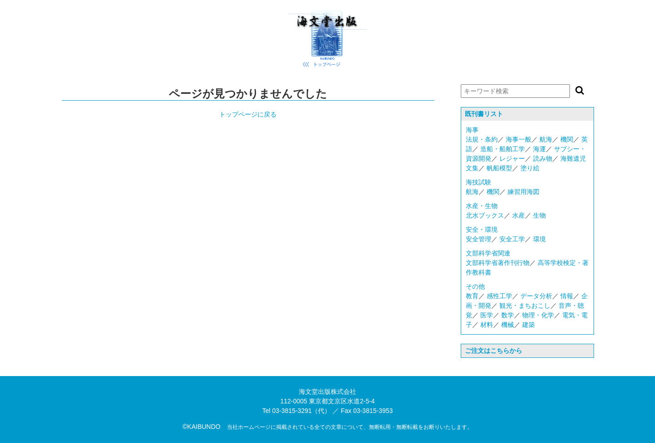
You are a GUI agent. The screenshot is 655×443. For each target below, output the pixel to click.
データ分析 (536, 296)
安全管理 (478, 239)
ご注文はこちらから (493, 350)
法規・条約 (482, 139)
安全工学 (512, 239)
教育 (472, 296)
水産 (518, 215)
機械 (507, 324)
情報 (566, 296)
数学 (507, 315)
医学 (486, 315)
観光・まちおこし (524, 305)
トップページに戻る (248, 114)
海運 (539, 149)
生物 (539, 215)
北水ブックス (485, 215)
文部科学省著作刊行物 (497, 262)
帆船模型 (499, 168)
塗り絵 (529, 168)
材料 (486, 324)
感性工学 (499, 296)
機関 (566, 139)
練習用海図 (523, 191)
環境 (539, 239)
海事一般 (518, 139)
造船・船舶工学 (502, 149)
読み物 (542, 158)
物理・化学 (538, 315)
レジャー (512, 158)
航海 (545, 139)
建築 (528, 324)
